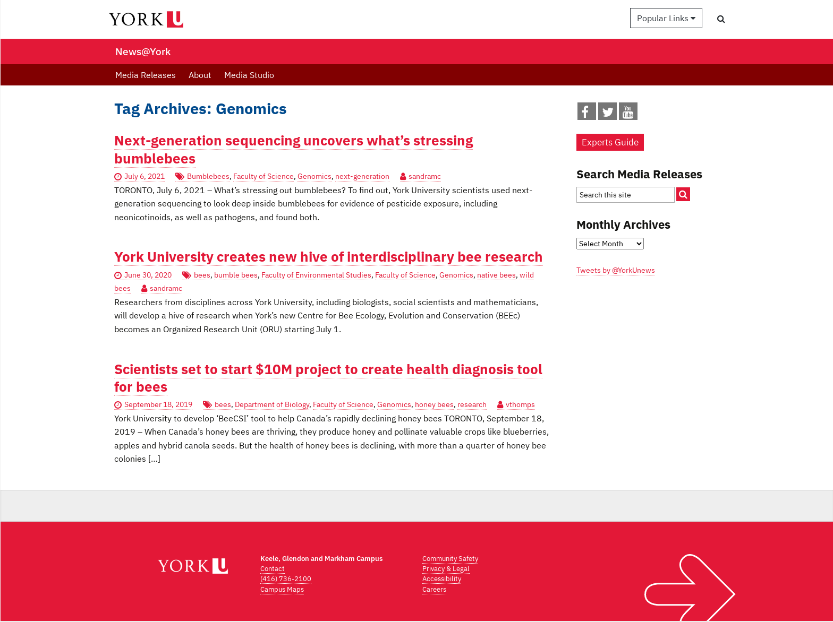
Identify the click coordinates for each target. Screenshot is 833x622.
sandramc (425, 176)
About (200, 75)
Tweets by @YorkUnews (615, 270)
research (472, 404)
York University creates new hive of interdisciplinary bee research (328, 256)
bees (202, 275)
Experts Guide (610, 142)
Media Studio (249, 75)
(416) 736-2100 (285, 578)
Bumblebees (208, 176)
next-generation (362, 176)
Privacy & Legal (446, 568)
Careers (434, 589)
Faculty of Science (263, 176)
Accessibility (441, 578)
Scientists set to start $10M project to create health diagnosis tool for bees (328, 377)
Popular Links (666, 18)
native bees (496, 275)
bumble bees (236, 275)
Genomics (315, 176)
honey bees (434, 404)
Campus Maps (282, 589)
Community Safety (450, 558)
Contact (272, 568)
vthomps (520, 404)
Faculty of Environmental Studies (316, 275)
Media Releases (145, 75)
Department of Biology (272, 404)
